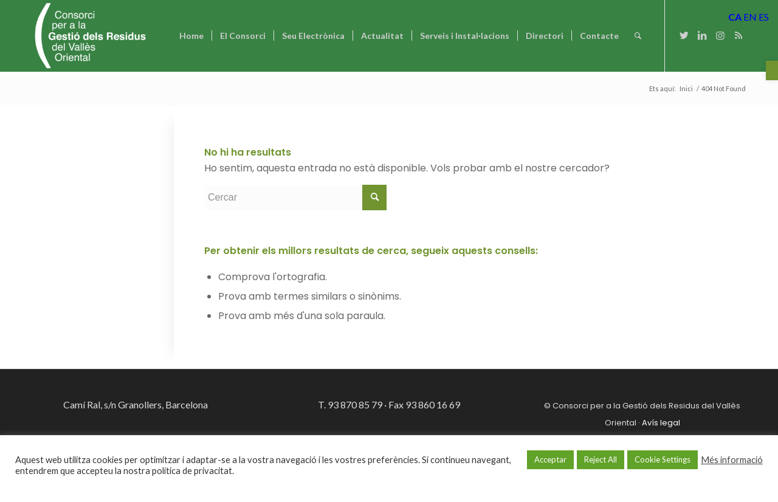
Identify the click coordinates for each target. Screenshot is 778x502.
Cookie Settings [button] (662, 459)
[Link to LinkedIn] (702, 35)
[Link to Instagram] (720, 35)
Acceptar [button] (550, 459)
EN (750, 16)
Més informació (732, 460)
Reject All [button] (600, 459)
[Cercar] (638, 36)
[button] (772, 70)
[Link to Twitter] (684, 35)
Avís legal (661, 422)
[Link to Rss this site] (738, 35)
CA (735, 16)
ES (764, 16)
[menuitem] (191, 36)
